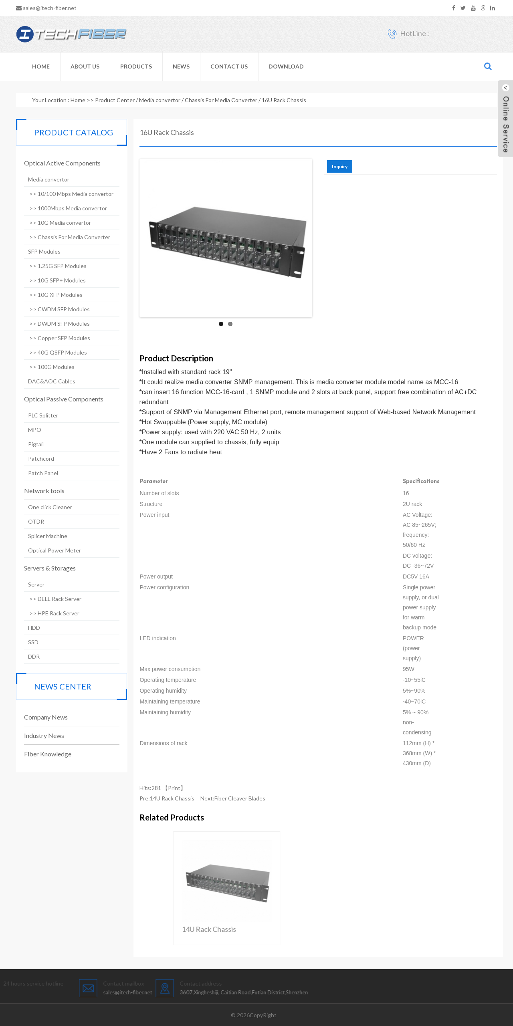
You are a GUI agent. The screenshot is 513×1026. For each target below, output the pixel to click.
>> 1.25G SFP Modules (52, 265)
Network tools (39, 490)
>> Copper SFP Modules (54, 338)
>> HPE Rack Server (49, 613)
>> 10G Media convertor (54, 222)
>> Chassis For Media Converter (64, 237)
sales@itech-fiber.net (50, 7)
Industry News (39, 735)
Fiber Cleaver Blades (254, 798)
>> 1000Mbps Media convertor (62, 208)
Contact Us (229, 66)
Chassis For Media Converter (221, 100)
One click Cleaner (45, 507)
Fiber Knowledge (43, 754)
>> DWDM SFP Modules (54, 323)
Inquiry (354, 166)
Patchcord (36, 458)
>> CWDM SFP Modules (54, 309)
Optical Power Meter (49, 550)
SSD (28, 642)
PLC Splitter (38, 415)
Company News (41, 717)
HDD (29, 627)
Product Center (115, 100)
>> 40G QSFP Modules (52, 352)
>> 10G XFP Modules (50, 294)
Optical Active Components (57, 163)
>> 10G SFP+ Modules (52, 280)
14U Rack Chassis (186, 798)
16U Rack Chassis (284, 100)
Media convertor (159, 100)
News (181, 66)
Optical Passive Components (59, 399)
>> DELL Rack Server (50, 598)
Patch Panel (38, 473)
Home (41, 66)
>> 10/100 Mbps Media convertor (66, 193)
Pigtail (31, 444)
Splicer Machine (43, 535)
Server (31, 584)
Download (286, 66)
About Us (85, 66)
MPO (29, 429)
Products (136, 66)
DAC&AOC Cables (47, 381)
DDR (29, 656)
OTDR (31, 521)
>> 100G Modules (46, 366)
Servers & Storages (45, 568)
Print (188, 787)
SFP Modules (39, 251)
